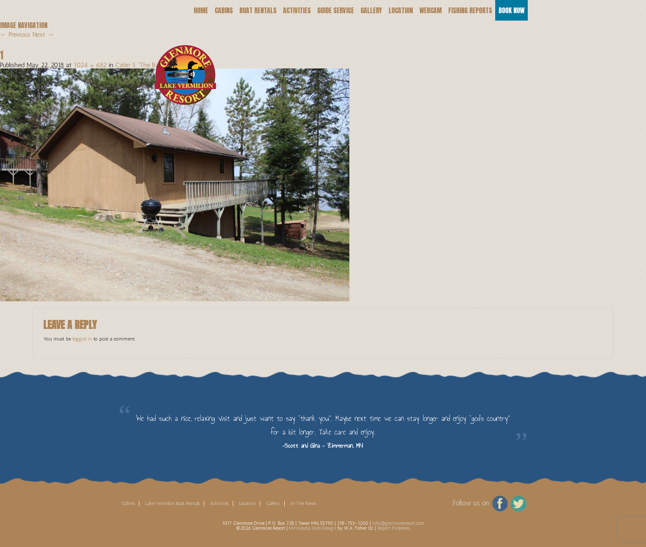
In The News (303, 503)
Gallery (371, 10)
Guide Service (335, 10)
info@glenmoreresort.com (398, 523)
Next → (43, 34)
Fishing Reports (470, 10)
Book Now (511, 10)
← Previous (15, 34)
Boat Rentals (257, 10)
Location (401, 10)
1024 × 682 (90, 65)
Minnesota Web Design (312, 528)
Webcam (430, 10)
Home (201, 10)
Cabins (224, 10)
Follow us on (470, 503)
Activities (297, 10)
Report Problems (393, 528)
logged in (82, 339)
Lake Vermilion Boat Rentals (172, 503)
